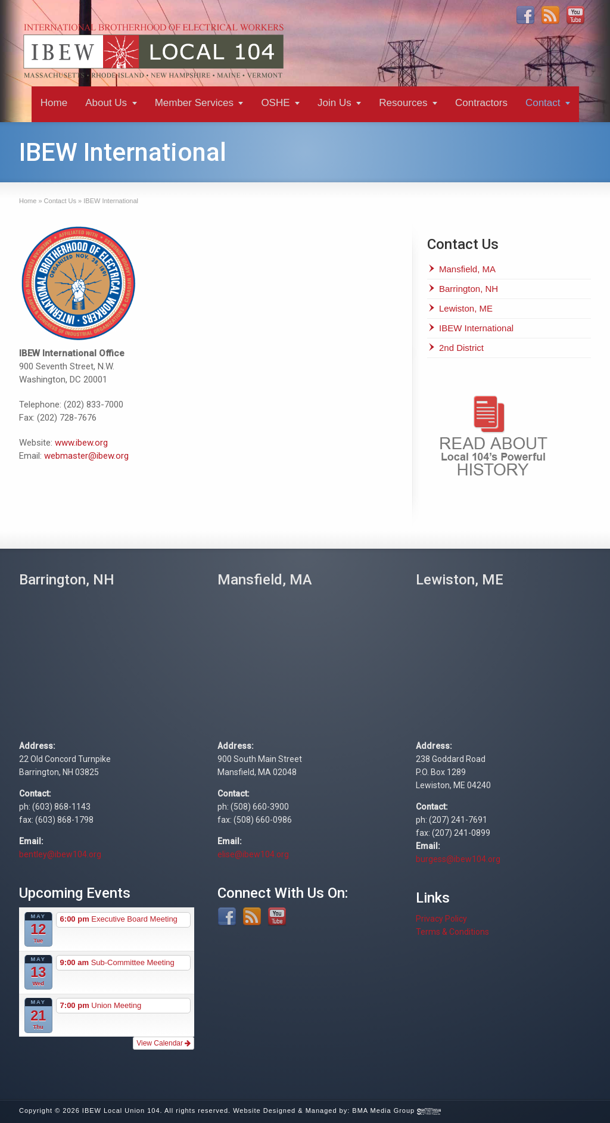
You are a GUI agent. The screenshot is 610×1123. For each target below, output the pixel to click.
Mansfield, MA (467, 269)
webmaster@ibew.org (86, 455)
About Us (106, 102)
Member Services (194, 102)
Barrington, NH (468, 289)
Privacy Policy (441, 918)
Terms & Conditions (452, 932)
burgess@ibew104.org (458, 859)
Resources (403, 102)
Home (54, 102)
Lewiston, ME (466, 308)
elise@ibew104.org (253, 854)
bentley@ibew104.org (60, 854)
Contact (543, 102)
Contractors (481, 102)
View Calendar (163, 1043)
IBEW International (476, 328)
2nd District (461, 348)
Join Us (334, 102)
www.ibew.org (81, 442)
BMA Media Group (396, 1110)
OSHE (275, 102)
